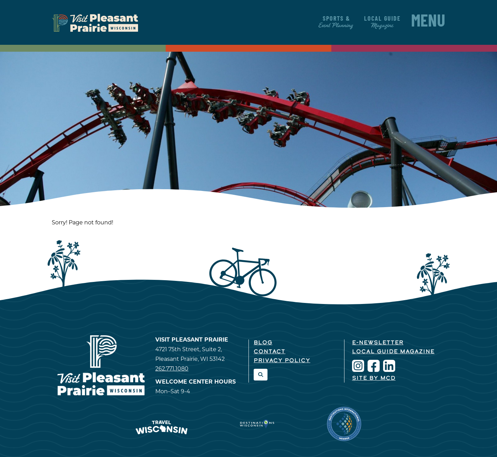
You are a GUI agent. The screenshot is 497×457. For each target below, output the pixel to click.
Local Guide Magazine (393, 352)
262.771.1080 (171, 368)
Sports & (336, 22)
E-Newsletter (377, 343)
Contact (269, 352)
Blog (263, 343)
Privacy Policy (282, 361)
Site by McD (374, 378)
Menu (428, 22)
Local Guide (382, 22)
